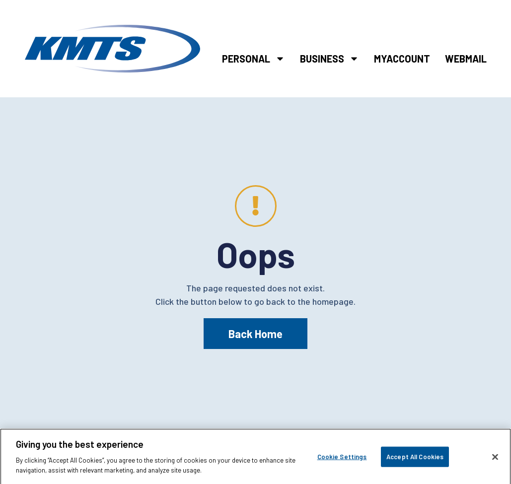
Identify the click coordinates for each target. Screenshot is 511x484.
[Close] (495, 460)
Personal (253, 59)
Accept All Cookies (414, 460)
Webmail (466, 59)
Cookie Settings (342, 460)
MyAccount (402, 59)
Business (329, 59)
